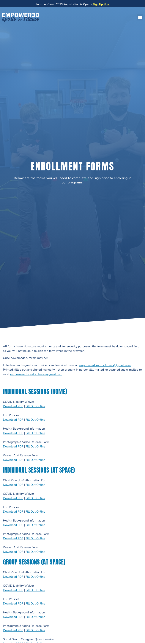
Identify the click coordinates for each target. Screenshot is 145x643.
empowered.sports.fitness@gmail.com (105, 365)
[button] (140, 17)
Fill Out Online (35, 406)
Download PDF (13, 406)
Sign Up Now (101, 4)
